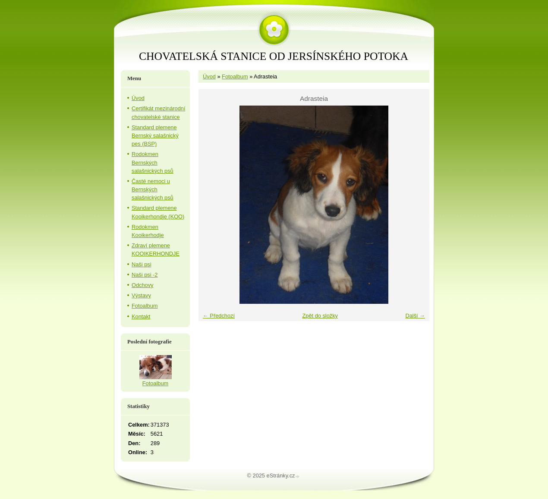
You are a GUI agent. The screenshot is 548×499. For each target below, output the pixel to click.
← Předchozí (219, 315)
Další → (415, 315)
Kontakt (141, 316)
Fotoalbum (235, 76)
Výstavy (141, 295)
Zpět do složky (320, 315)
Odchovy (143, 285)
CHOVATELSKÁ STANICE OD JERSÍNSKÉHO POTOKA (273, 56)
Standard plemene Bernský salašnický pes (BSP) (155, 135)
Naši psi (141, 264)
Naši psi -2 (144, 274)
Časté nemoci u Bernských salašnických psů (152, 189)
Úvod (209, 76)
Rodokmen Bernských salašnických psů (152, 162)
